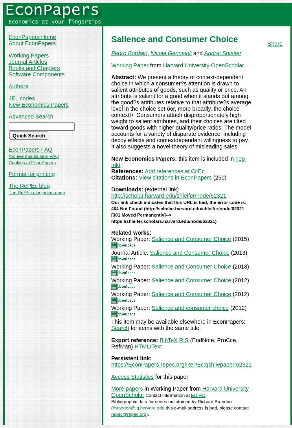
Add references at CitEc (175, 171)
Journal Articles (28, 62)
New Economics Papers (39, 105)
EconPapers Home (32, 37)
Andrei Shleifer (222, 53)
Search (120, 328)
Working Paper (130, 65)
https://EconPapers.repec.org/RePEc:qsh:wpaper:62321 (181, 364)
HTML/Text (148, 346)
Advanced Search (31, 116)
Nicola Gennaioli (171, 53)
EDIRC (198, 395)
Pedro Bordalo (129, 53)
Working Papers (29, 55)
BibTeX (169, 340)
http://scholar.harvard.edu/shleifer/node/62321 (168, 196)
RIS (184, 340)
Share (275, 44)
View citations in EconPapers (175, 177)
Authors (18, 86)
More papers (127, 388)
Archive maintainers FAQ (34, 156)
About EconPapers (32, 43)
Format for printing (32, 174)
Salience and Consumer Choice (191, 239)
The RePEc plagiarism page (37, 192)
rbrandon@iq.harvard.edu (138, 408)
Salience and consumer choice (190, 308)
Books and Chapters (34, 68)
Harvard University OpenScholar (203, 65)
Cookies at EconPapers (32, 162)
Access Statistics (132, 377)
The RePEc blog (29, 186)
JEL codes (22, 98)
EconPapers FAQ (30, 149)
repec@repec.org (128, 414)
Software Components (36, 74)
